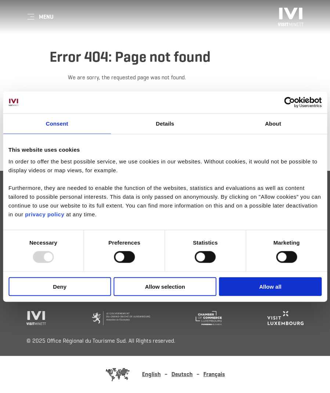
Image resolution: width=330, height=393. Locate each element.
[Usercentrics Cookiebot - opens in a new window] (289, 102)
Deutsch (182, 374)
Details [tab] (165, 123)
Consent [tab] (57, 123)
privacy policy (45, 214)
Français (214, 374)
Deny (59, 286)
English (151, 374)
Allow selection (165, 286)
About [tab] (273, 123)
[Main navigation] (40, 17)
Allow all (270, 286)
